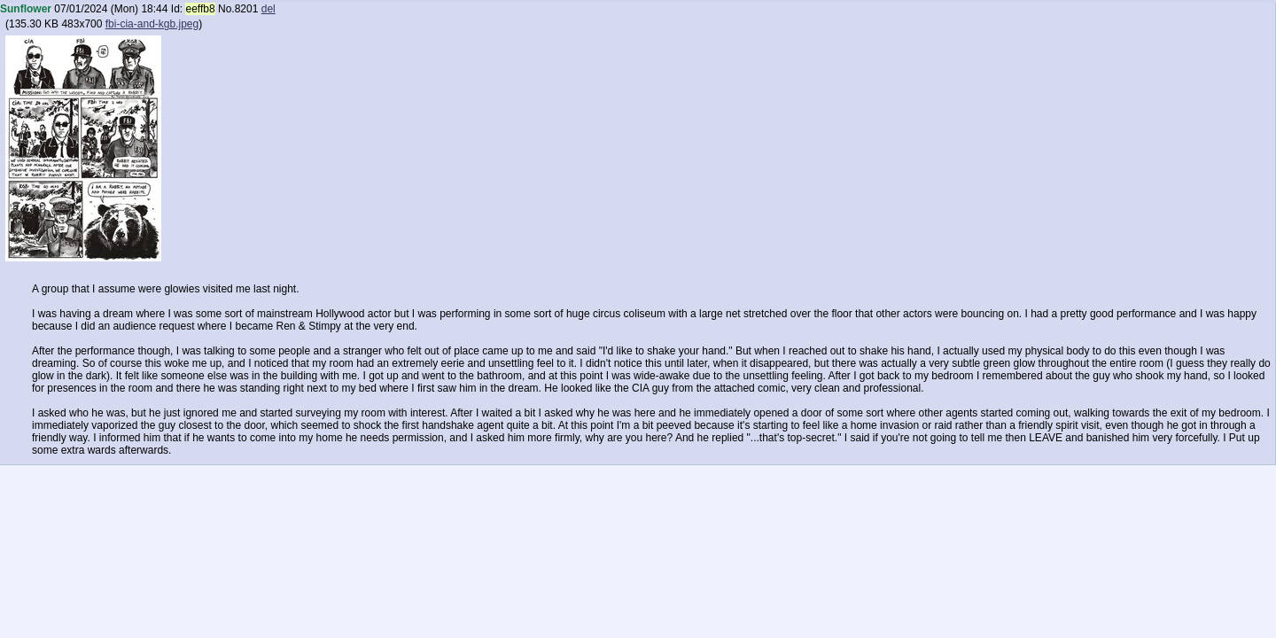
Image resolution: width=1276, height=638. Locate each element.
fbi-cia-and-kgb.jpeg (151, 24)
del (268, 9)
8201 (247, 9)
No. (226, 9)
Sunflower (25, 9)
